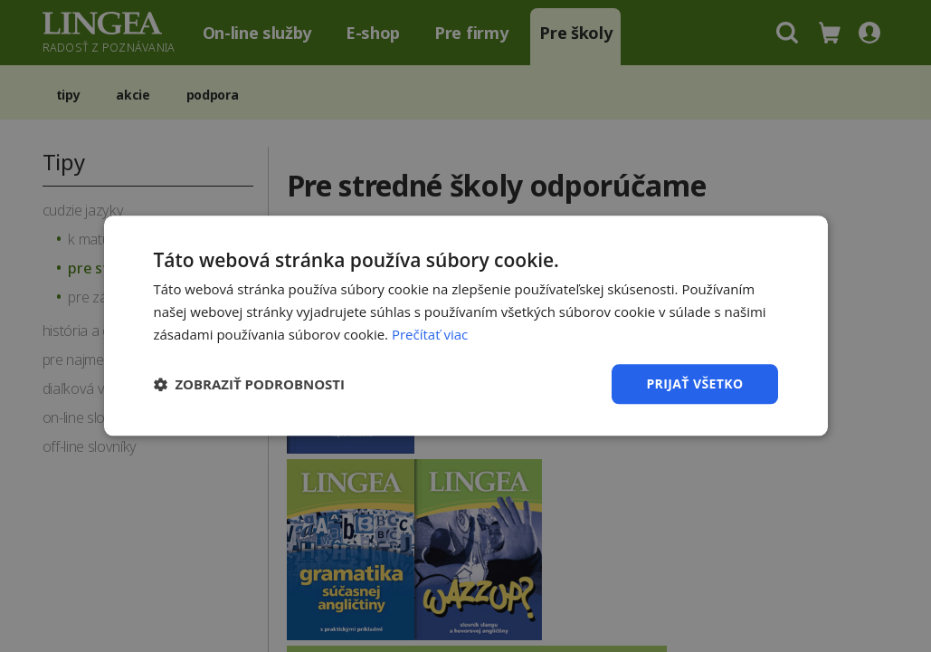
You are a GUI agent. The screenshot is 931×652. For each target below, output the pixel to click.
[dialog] (465, 326)
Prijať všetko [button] (694, 383)
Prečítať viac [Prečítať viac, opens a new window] (430, 334)
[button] (250, 384)
